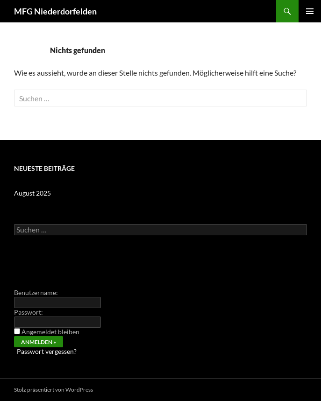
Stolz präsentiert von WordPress (53, 389)
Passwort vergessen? (47, 351)
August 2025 (32, 193)
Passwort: (28, 312)
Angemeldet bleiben (50, 332)
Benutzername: (36, 292)
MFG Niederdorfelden (55, 11)
